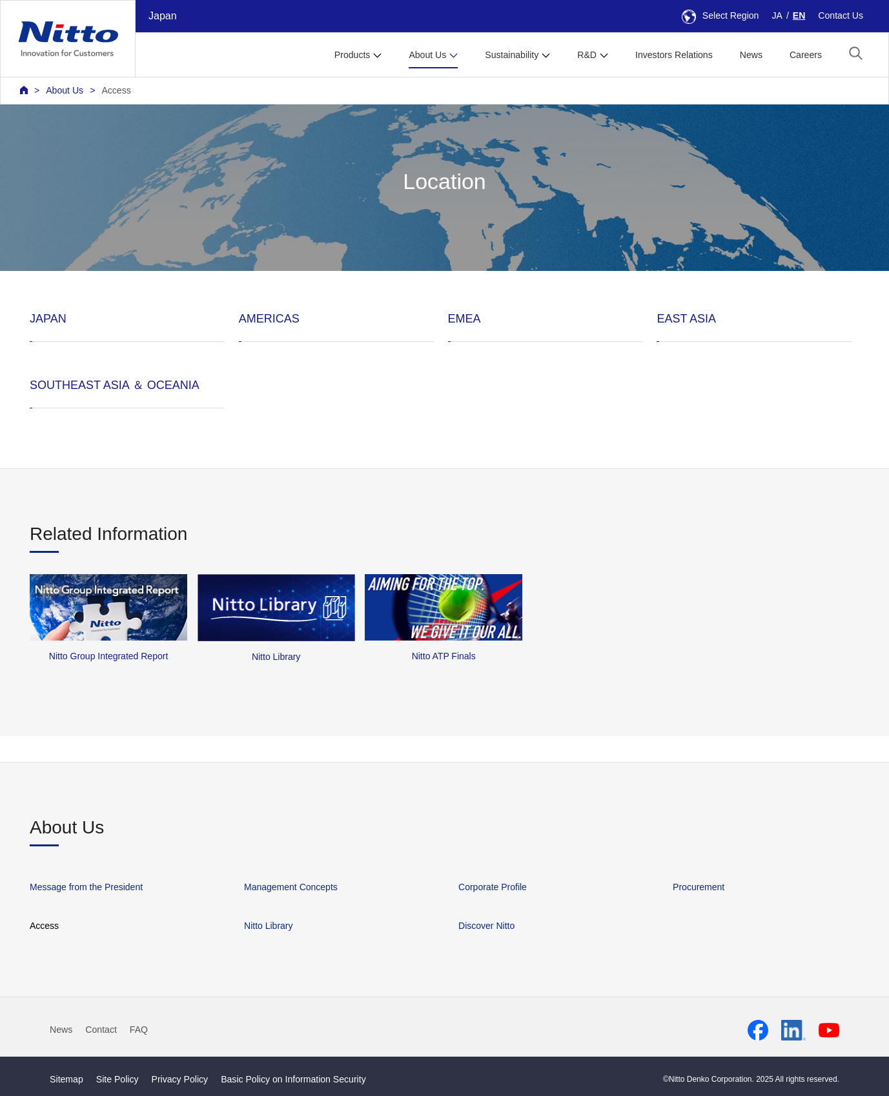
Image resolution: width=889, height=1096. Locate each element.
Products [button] (352, 55)
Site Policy (117, 1079)
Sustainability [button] (511, 55)
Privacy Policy (180, 1079)
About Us (64, 90)
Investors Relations (674, 55)
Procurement (698, 887)
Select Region (720, 15)
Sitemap (66, 1079)
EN (799, 15)
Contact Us (840, 15)
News (751, 55)
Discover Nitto (486, 926)
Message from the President (86, 887)
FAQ (139, 1029)
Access (115, 90)
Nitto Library (268, 926)
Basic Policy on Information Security (293, 1079)
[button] (856, 53)
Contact (101, 1029)
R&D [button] (587, 55)
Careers (806, 55)
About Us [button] (427, 55)
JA (776, 15)
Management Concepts (291, 887)
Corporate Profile (492, 887)
